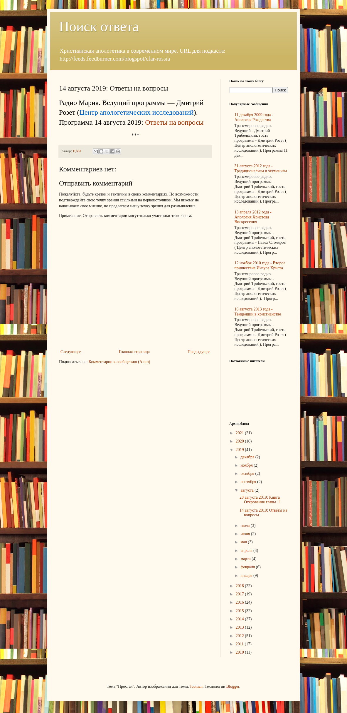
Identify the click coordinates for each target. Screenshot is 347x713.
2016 (240, 602)
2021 (240, 433)
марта (246, 559)
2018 (240, 586)
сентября (248, 482)
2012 (240, 636)
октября (247, 473)
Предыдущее (199, 352)
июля (245, 525)
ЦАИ (77, 151)
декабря (247, 457)
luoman (196, 686)
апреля (246, 550)
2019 (240, 449)
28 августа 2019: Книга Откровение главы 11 (260, 500)
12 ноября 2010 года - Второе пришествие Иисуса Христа (260, 265)
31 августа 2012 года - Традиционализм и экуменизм (261, 168)
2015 (240, 611)
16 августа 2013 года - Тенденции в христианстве (258, 311)
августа (247, 490)
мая (244, 542)
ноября (247, 465)
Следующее (70, 352)
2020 (240, 441)
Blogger (232, 686)
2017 (240, 594)
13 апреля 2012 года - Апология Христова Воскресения (253, 217)
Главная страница (134, 352)
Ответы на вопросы (174, 122)
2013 (240, 627)
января (246, 575)
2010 (240, 652)
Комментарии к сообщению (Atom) (119, 362)
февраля (248, 567)
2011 (240, 644)
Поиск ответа (99, 26)
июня (245, 534)
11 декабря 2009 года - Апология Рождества (254, 117)
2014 (240, 619)
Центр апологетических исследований (136, 112)
